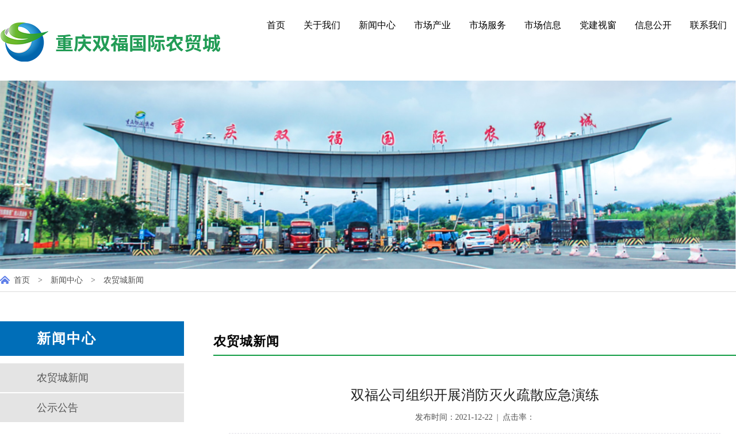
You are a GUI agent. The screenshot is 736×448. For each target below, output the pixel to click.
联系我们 (708, 25)
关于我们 (322, 25)
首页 (276, 25)
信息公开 (653, 25)
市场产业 (432, 25)
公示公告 (57, 407)
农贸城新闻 (123, 280)
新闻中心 (377, 25)
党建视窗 (598, 25)
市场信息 (542, 25)
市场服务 (487, 25)
